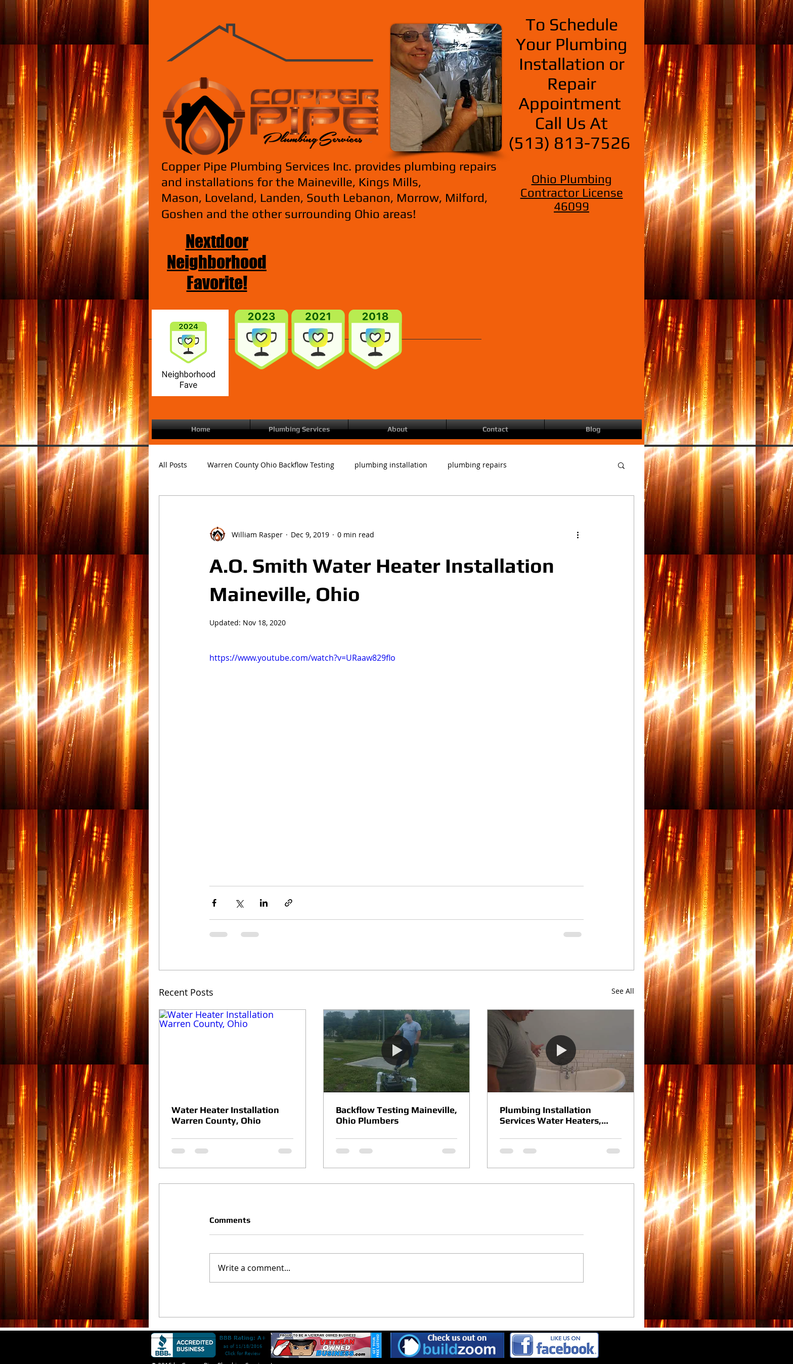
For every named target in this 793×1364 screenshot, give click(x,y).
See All (622, 991)
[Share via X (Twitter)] (239, 903)
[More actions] (577, 534)
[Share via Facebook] (214, 903)
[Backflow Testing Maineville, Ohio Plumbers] (397, 1051)
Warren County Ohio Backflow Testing (270, 465)
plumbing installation (391, 465)
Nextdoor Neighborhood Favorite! (217, 262)
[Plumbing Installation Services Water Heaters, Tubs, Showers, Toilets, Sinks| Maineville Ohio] (561, 1051)
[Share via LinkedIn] (264, 903)
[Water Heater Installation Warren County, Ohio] (232, 1051)
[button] (621, 465)
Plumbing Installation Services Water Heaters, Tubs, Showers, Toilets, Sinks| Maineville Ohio (550, 1115)
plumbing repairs (477, 465)
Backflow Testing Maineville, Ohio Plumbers (396, 1115)
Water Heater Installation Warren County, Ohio (225, 1115)
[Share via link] (288, 903)
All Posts (173, 465)
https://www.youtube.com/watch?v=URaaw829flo (302, 657)
